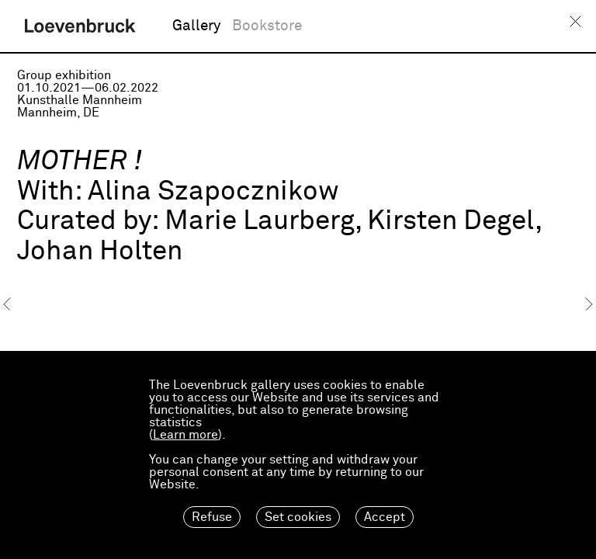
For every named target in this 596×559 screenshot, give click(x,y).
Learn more (185, 435)
